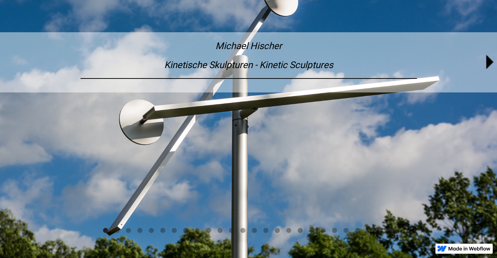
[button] (105, 230)
